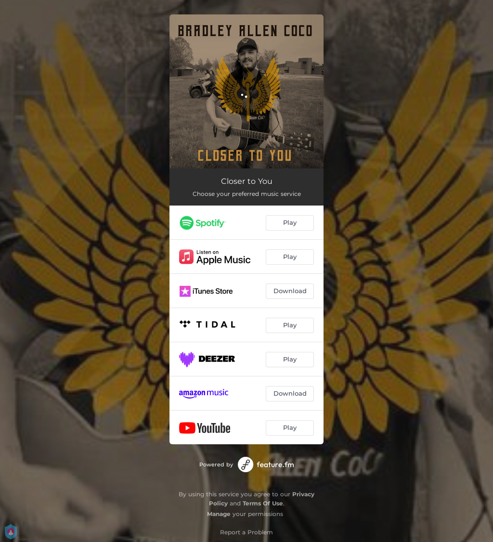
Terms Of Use (263, 503)
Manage (219, 513)
